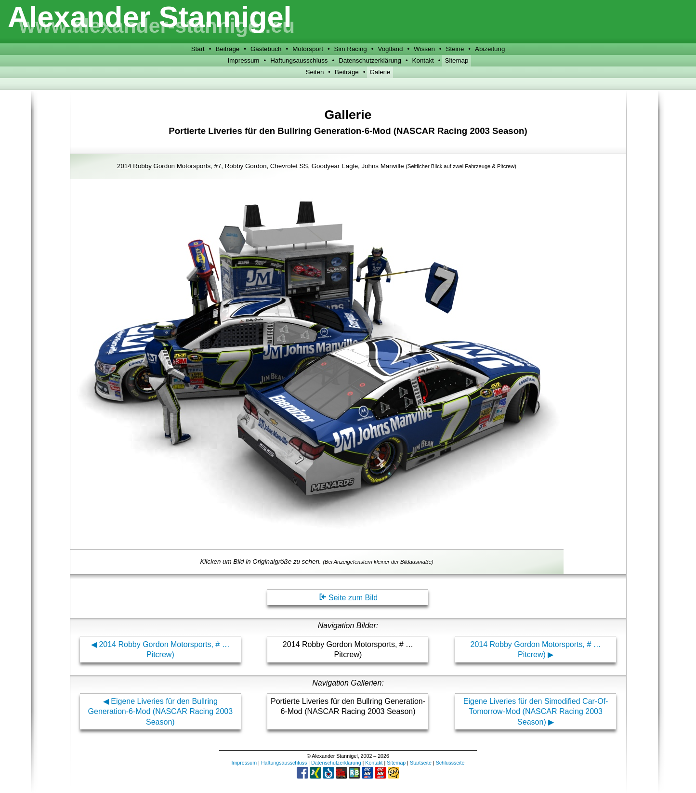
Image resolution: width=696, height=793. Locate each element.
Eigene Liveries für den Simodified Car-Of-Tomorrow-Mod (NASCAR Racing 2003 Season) (535, 711)
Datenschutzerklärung (370, 60)
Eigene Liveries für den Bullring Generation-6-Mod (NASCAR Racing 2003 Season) (160, 711)
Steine (455, 49)
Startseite (421, 763)
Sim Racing (350, 49)
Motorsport (307, 49)
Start (198, 49)
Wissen (424, 49)
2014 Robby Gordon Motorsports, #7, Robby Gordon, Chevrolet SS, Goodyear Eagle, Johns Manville (316, 166)
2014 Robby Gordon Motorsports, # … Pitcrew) (164, 649)
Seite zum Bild (348, 598)
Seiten (315, 72)
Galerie (379, 72)
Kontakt (423, 60)
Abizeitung (490, 49)
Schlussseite (450, 763)
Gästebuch (265, 49)
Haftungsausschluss (299, 60)
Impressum (244, 60)
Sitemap (457, 60)
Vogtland (390, 49)
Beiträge (228, 49)
